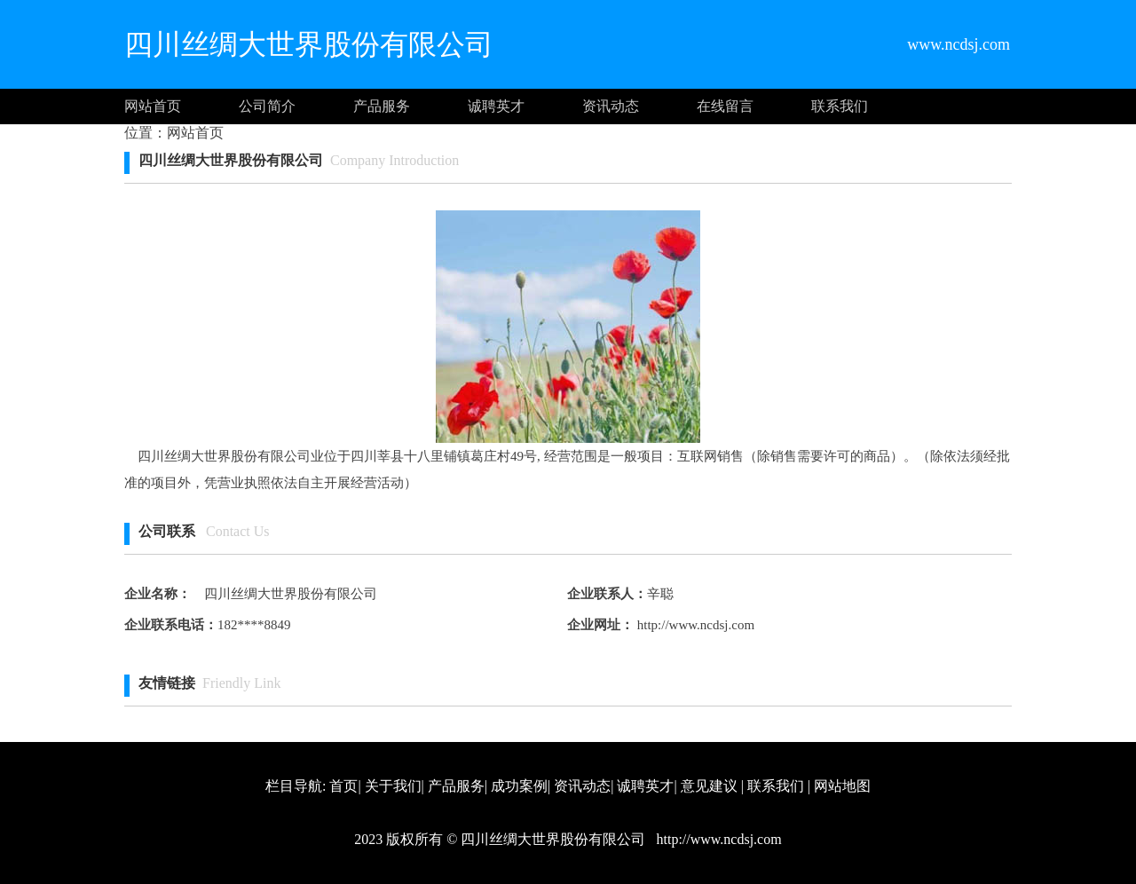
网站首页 (152, 106)
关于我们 (393, 785)
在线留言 (725, 106)
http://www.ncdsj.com (694, 625)
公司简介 (267, 106)
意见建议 (709, 785)
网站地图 (842, 785)
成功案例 (519, 785)
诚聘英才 (496, 106)
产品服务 (381, 106)
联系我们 (839, 106)
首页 (343, 785)
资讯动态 (610, 106)
